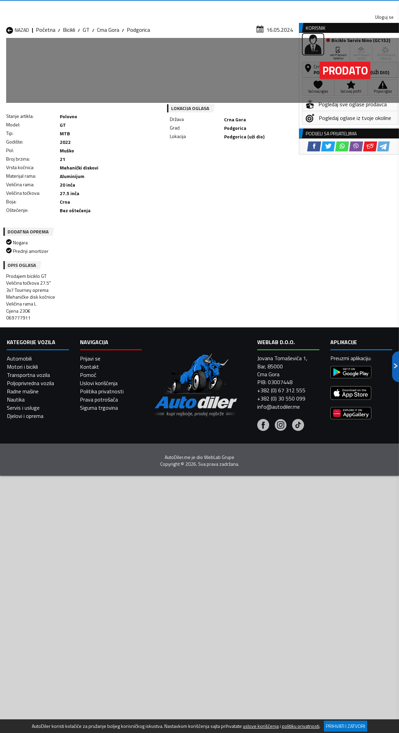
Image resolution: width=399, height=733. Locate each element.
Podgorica (138, 67)
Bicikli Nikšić (19, 608)
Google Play (148, 7)
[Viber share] (231, 168)
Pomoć (88, 716)
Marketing (277, 7)
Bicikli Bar (88, 584)
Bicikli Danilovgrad (169, 592)
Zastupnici (173, 52)
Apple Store (194, 7)
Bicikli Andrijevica (25, 584)
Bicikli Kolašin (92, 600)
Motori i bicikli (22, 708)
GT (86, 67)
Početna (45, 67)
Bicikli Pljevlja (234, 608)
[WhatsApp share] (217, 168)
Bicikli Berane (163, 584)
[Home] (6, 52)
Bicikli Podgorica (95, 616)
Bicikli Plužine (21, 616)
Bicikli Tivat (233, 616)
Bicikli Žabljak (163, 625)
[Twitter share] (203, 168)
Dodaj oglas (377, 52)
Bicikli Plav (160, 608)
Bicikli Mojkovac (237, 600)
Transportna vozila (28, 716)
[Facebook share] (189, 168)
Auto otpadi (217, 52)
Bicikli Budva (20, 592)
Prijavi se (90, 700)
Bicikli (69, 67)
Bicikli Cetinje (91, 592)
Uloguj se (351, 7)
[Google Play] (350, 714)
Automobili (19, 700)
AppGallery (237, 7)
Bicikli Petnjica (93, 608)
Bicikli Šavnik (91, 625)
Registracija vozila (323, 52)
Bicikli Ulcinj (18, 625)
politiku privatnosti (300, 726)
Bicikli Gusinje (235, 592)
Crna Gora (108, 67)
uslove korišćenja (261, 726)
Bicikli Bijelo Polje (239, 584)
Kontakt (314, 7)
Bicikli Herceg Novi (27, 600)
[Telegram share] (259, 168)
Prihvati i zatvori (345, 726)
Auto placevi (128, 52)
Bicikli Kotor (162, 600)
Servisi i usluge (266, 52)
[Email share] (245, 168)
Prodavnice (83, 52)
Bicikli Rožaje (163, 616)
